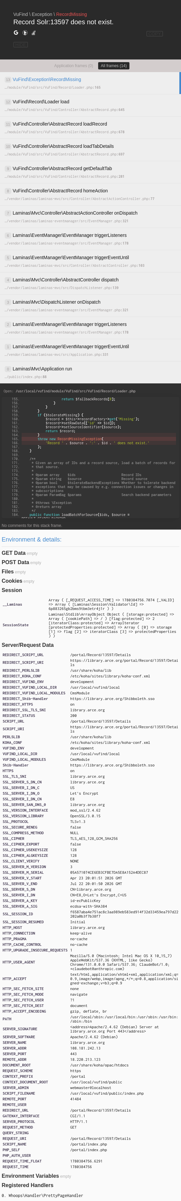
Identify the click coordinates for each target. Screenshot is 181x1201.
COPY (154, 33)
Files (8, 571)
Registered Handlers (28, 1185)
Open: (69, 391)
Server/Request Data (28, 645)
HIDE (20, 44)
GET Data (14, 553)
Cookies (12, 581)
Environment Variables (30, 1176)
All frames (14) (114, 65)
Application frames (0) (73, 65)
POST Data (15, 562)
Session (12, 590)
